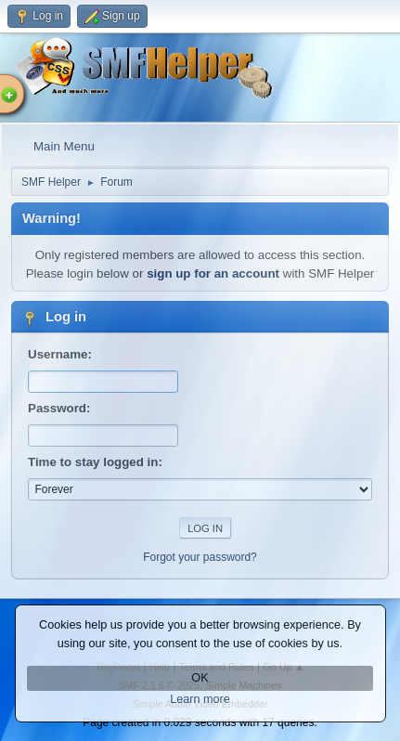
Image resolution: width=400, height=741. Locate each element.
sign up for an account (213, 273)
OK (199, 677)
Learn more (200, 699)
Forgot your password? (200, 557)
